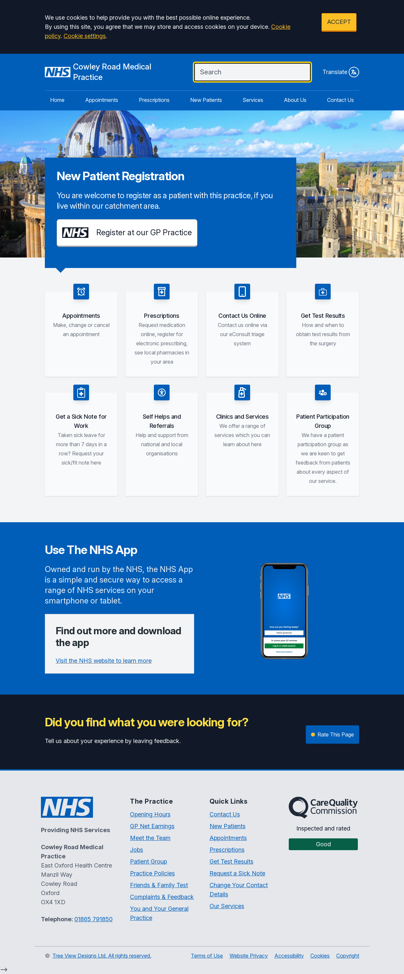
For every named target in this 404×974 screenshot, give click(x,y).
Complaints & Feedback (162, 896)
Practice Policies (152, 873)
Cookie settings (85, 35)
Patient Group (148, 861)
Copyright (347, 955)
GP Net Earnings (152, 826)
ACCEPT (339, 21)
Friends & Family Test (159, 885)
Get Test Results (231, 861)
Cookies (320, 955)
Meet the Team (150, 837)
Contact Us (340, 100)
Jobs (136, 849)
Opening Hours (150, 814)
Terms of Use (207, 955)
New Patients (206, 100)
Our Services (227, 906)
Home (57, 100)
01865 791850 (93, 919)
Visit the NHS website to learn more (104, 660)
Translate (340, 72)
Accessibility (289, 955)
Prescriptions (154, 100)
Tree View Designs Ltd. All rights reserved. (101, 955)
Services (253, 100)
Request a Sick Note (237, 873)
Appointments (101, 100)
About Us (295, 100)
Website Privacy (249, 955)
